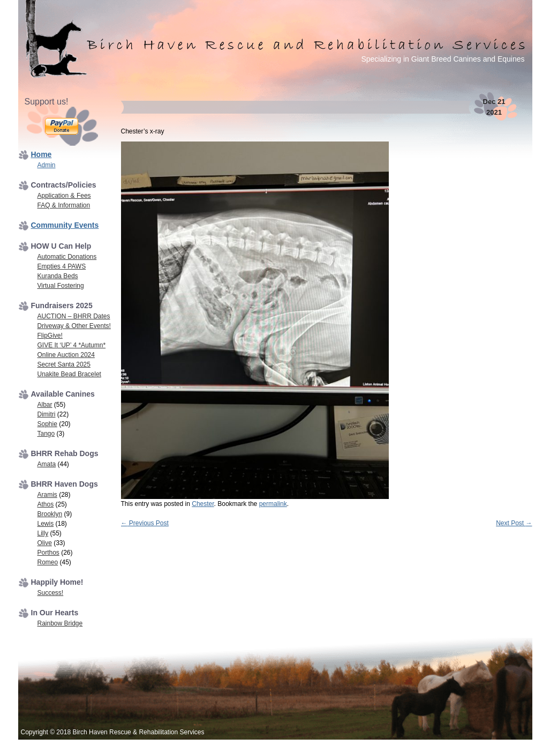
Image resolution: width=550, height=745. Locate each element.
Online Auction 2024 (66, 355)
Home (41, 154)
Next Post (514, 523)
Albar (44, 404)
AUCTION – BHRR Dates (73, 316)
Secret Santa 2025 (64, 364)
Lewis (45, 523)
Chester (203, 504)
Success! (50, 593)
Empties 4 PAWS (61, 266)
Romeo (47, 562)
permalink (273, 504)
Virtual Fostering (60, 285)
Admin (46, 165)
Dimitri (46, 414)
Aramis (47, 494)
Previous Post (145, 523)
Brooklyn (50, 514)
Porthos (48, 552)
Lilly (43, 533)
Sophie (47, 424)
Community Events (65, 225)
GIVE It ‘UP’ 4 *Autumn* (71, 345)
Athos (45, 504)
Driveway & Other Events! (74, 326)
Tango (46, 433)
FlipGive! (50, 335)
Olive (44, 543)
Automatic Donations (67, 256)
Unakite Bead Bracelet (69, 374)
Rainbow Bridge (60, 623)
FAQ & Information (64, 205)
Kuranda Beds (57, 276)
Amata (46, 464)
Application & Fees (64, 195)
